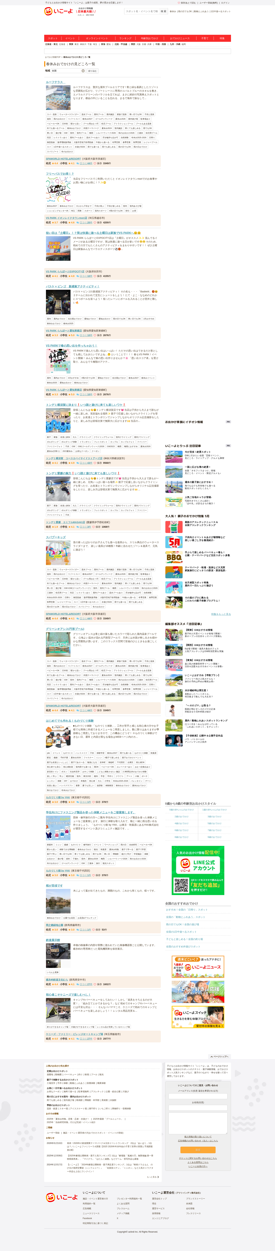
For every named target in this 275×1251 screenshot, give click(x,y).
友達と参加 (65, 437)
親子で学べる (127, 849)
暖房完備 (70, 776)
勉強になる (92, 762)
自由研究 (133, 845)
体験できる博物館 (67, 849)
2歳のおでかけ (182, 816)
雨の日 (123, 845)
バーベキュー (70, 1074)
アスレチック (97, 1091)
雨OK (96, 767)
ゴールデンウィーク (104, 119)
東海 (103, 44)
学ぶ (61, 776)
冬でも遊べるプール (55, 128)
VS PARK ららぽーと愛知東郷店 (64, 330)
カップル (114, 442)
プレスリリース (193, 1213)
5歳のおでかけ (215, 823)
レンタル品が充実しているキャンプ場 (113, 1027)
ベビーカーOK (53, 124)
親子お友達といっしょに (57, 762)
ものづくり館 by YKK (58, 797)
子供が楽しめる (113, 206)
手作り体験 (62, 1083)
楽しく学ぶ (52, 776)
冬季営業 (116, 142)
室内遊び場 (69, 1100)
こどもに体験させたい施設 (108, 772)
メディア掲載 (123, 1213)
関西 (133, 44)
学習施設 (138, 854)
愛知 (108, 44)
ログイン (225, 3)
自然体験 (125, 137)
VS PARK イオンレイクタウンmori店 (66, 218)
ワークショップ (111, 845)
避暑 (78, 785)
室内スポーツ (100, 211)
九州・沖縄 (175, 44)
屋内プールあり (76, 137)
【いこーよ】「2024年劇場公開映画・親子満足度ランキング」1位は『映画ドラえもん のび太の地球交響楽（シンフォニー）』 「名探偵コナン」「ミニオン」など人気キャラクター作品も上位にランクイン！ (110, 1168)
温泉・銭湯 (52, 1108)
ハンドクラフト (66, 785)
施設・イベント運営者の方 (95, 1198)
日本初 (65, 124)
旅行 (98, 863)
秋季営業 (137, 142)
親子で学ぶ (52, 854)
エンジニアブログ (160, 1218)
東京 (77, 44)
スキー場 (63, 1108)
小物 (137, 776)
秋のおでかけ (53, 790)
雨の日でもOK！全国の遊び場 (182, 924)
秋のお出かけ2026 (126, 133)
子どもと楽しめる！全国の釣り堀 (184, 939)
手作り (110, 776)
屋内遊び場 (133, 119)
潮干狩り (93, 1108)
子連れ (76, 859)
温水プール (86, 114)
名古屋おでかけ (75, 319)
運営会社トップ (159, 1198)
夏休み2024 (107, 128)
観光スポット (108, 863)
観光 (96, 849)
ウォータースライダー (69, 114)
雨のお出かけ (59, 119)
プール (94, 1074)
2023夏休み (68, 451)
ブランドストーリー (195, 1198)
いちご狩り (104, 1108)
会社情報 (190, 1208)
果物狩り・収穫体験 (121, 1108)
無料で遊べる (70, 1091)
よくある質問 (123, 1203)
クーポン (95, 451)
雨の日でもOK (185, 11)
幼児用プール (151, 133)
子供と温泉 (149, 114)
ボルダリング (53, 442)
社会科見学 (75, 772)
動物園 (58, 1074)
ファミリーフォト (54, 446)
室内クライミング (123, 437)
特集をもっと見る (221, 614)
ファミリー (142, 442)
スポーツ (88, 211)
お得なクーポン (82, 451)
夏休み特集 (114, 849)
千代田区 (121, 762)
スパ (49, 147)
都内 (96, 776)
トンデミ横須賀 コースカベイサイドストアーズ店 (74, 458)
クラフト (120, 776)
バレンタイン (136, 781)
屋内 (49, 319)
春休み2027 (87, 119)
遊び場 (58, 133)
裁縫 (56, 758)
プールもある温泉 (143, 124)
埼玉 (95, 44)
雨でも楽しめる (109, 147)
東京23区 (87, 776)
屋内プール (99, 114)
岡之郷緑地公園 (54, 925)
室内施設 (118, 128)
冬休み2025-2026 (138, 137)
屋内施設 (110, 114)
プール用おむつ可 (91, 124)
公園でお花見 (69, 918)
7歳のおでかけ (215, 830)
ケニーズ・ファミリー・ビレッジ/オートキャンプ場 (74, 1034)
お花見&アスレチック (87, 918)
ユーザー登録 (53, 1133)
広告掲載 (87, 1208)
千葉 (90, 44)
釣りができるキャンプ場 (57, 1027)
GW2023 (111, 446)
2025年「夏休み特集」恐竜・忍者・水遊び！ (68, 1119)
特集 (222, 38)
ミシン (99, 758)
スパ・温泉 (52, 114)
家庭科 (50, 845)
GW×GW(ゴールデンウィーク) (77, 588)
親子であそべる (78, 762)
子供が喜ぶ (99, 206)
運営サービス (158, 1208)
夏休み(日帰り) (53, 451)
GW (66, 133)
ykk (48, 753)
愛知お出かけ (104, 319)
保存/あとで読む (187, 3)
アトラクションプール (123, 124)
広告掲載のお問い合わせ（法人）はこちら (198, 1140)
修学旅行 (87, 845)
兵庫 (149, 44)
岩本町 (103, 762)
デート (148, 781)
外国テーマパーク (91, 128)
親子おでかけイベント (131, 758)
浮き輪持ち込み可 (110, 137)
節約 (68, 859)
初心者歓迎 (68, 767)
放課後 (100, 785)
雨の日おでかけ (140, 147)
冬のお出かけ (67, 151)
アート (129, 776)
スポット (53, 38)
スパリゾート (53, 151)
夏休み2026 (120, 119)
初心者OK (140, 762)
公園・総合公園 (113, 1091)
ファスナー (88, 758)
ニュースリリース (91, 1213)
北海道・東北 (51, 44)
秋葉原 (153, 753)
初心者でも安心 (54, 767)
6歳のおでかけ (182, 830)
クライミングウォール (103, 437)
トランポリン (85, 442)
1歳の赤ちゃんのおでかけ (214, 809)
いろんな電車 (53, 972)
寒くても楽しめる (132, 128)
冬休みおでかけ (68, 790)
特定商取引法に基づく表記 (95, 1223)
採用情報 (156, 1213)
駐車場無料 (83, 1091)
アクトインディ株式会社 (188, 1193)
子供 (67, 446)
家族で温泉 (122, 114)
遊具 (49, 119)
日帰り (152, 137)
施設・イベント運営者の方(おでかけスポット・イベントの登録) (93, 1133)
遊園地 (50, 1074)
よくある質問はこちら (198, 1162)
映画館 (79, 1100)
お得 (134, 211)
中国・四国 (160, 44)
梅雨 (91, 133)
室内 (72, 133)
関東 (71, 44)
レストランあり (60, 137)
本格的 (83, 781)
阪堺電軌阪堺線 (64, 142)
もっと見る (152, 1177)
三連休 (140, 133)
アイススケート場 (78, 1108)
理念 (154, 1203)
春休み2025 (68, 323)
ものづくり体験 (141, 753)
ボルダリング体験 (69, 442)
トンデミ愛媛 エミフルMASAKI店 (65, 522)
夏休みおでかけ (139, 785)
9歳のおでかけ (215, 837)
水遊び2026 (80, 147)
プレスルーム (123, 1208)
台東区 (130, 762)
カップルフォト (127, 442)
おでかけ (74, 781)
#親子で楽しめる (112, 758)
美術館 (105, 1100)
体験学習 (100, 753)
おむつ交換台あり (142, 767)
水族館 (113, 1100)
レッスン (51, 781)
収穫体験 (91, 1083)
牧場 (87, 1074)
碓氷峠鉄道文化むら (57, 979)
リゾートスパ (74, 119)
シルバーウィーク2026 (106, 133)
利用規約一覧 (89, 1203)
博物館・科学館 (92, 1100)
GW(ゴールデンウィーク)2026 (91, 446)
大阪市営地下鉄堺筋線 (83, 142)
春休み (173, 11)
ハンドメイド (81, 753)
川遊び (126, 1091)
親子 (49, 437)
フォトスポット (101, 442)
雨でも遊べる (93, 147)
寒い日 (50, 133)
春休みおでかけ (74, 128)
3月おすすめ (73, 378)
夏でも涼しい (88, 785)
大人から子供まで (84, 206)
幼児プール (106, 124)
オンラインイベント (97, 38)
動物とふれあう (201, 11)
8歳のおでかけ (182, 837)
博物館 (116, 854)
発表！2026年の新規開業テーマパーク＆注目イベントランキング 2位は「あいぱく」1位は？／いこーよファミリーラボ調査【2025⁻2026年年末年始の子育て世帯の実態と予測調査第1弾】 (110, 1146)
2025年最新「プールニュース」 (108, 1119)
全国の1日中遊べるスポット (181, 931)
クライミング (85, 437)
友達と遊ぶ (52, 785)
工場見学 (51, 1083)
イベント (70, 38)
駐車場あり (145, 119)
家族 (56, 437)
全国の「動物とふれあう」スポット (185, 917)
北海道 (62, 44)
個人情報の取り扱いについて (198, 1136)
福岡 (184, 44)
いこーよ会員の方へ (198, 1166)
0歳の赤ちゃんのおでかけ (181, 809)
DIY (65, 781)
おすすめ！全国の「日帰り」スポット (187, 909)
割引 (127, 211)
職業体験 (101, 1083)
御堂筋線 (51, 142)
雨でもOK (147, 128)
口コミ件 (84, 163)
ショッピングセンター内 (57, 211)
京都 (144, 44)
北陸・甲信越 (121, 44)
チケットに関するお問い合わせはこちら (198, 1158)
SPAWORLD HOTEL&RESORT (63, 158)
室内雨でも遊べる (83, 767)
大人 (75, 437)
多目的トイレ (53, 772)
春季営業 (126, 142)
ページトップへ (219, 1056)
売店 (49, 137)
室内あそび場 (135, 206)
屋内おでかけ (59, 319)
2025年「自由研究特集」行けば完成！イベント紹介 (71, 1122)
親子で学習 (141, 849)
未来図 (189, 1203)
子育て (205, 38)
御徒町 (111, 762)
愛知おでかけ (90, 319)
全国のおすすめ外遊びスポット (183, 946)
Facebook (87, 1218)
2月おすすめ (148, 319)
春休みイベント (148, 378)
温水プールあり (93, 137)
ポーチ (144, 776)
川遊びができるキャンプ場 (82, 1027)
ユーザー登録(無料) (208, 3)
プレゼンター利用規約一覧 (129, 1198)
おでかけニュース (180, 38)
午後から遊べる (102, 142)
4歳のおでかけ (182, 823)
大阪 (138, 44)
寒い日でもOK (135, 114)
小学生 (107, 781)
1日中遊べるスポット (221, 11)
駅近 (49, 758)
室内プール (81, 133)
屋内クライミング (142, 437)
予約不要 (64, 758)
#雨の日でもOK (116, 211)
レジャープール (150, 142)
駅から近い (75, 124)
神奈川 (83, 44)
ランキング (125, 38)
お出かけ (51, 859)
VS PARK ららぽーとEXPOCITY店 (65, 271)
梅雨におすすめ (131, 446)
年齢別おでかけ (149, 38)
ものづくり (68, 753)
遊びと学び (126, 854)
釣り (80, 1074)
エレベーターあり (124, 767)
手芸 (103, 776)
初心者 (92, 781)
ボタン (64, 772)
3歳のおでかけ (215, 816)
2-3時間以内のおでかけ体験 (135, 772)
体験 (59, 781)
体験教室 (109, 785)
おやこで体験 (88, 772)
